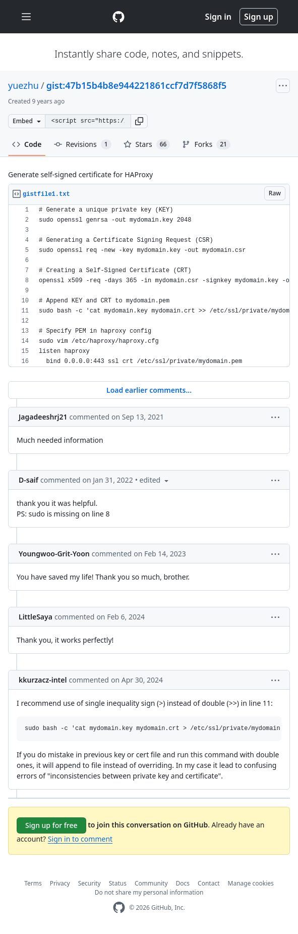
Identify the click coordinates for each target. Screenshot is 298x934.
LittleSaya (35, 616)
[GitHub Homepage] (119, 907)
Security (89, 883)
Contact (208, 883)
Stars (147, 144)
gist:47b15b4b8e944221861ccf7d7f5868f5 (136, 85)
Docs (183, 883)
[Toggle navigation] (26, 17)
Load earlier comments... (149, 390)
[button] (139, 121)
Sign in (218, 16)
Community (151, 883)
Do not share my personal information (149, 892)
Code (27, 144)
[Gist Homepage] (118, 17)
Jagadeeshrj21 (43, 417)
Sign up (258, 16)
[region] (149, 286)
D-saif (28, 480)
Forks (206, 144)
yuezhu (23, 85)
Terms (33, 883)
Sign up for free (51, 825)
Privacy (60, 883)
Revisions (82, 144)
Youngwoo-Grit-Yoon (54, 553)
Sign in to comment (80, 839)
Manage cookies (251, 883)
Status (118, 883)
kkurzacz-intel (43, 680)
